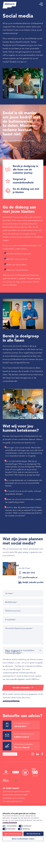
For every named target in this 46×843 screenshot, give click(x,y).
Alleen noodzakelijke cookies (23, 839)
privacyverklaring (11, 700)
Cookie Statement (10, 822)
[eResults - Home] (10, 5)
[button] (41, 4)
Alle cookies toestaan (13, 834)
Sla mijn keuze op (33, 834)
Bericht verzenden (21, 687)
